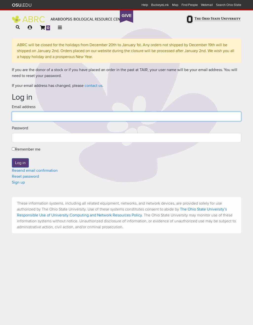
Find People (189, 5)
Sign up (18, 182)
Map (175, 5)
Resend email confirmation (35, 170)
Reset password (25, 176)
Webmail (207, 5)
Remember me (26, 149)
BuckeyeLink (160, 5)
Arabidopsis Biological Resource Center (69, 19)
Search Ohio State (228, 5)
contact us (93, 85)
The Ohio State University (22, 5)
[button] (18, 27)
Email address (24, 106)
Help (145, 5)
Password (20, 128)
